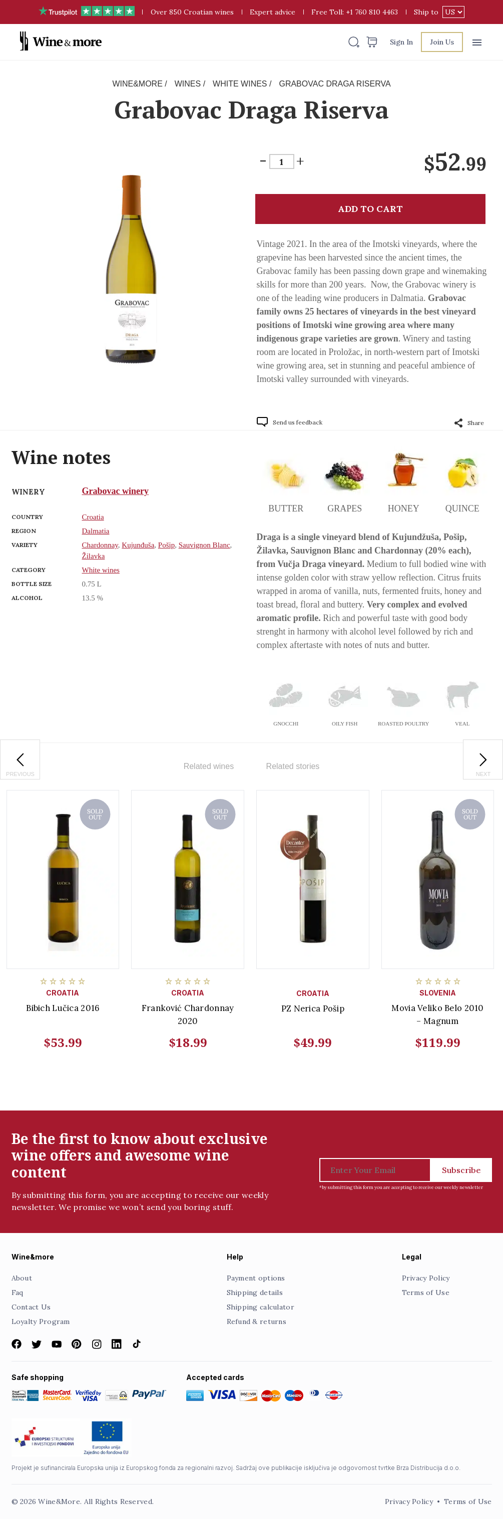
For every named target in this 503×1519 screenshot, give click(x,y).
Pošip (166, 545)
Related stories (293, 766)
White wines (240, 84)
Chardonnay (100, 545)
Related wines (209, 766)
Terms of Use (425, 1292)
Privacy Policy (426, 1278)
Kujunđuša (138, 545)
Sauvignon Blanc (204, 545)
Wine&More (137, 84)
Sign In (401, 42)
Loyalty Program (41, 1321)
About (22, 1278)
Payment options (256, 1278)
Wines (188, 84)
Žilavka (93, 556)
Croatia (93, 517)
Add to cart (370, 208)
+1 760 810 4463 (372, 12)
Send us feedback (297, 422)
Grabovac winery (115, 491)
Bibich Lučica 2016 (62, 1008)
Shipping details (255, 1292)
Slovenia (437, 992)
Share (469, 423)
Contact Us (31, 1307)
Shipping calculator (260, 1307)
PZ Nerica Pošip (312, 1009)
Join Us (442, 42)
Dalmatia (96, 531)
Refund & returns (256, 1321)
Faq (18, 1292)
